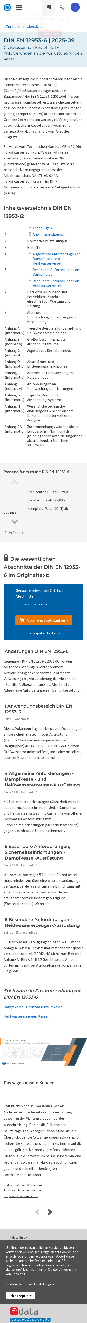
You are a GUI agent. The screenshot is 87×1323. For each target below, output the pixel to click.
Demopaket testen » (43, 633)
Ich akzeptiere (21, 1296)
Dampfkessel (14, 1007)
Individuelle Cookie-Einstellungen (30, 1284)
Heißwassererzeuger (20, 1016)
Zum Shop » (14, 532)
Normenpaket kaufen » (43, 620)
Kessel (43, 1016)
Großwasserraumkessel (45, 1007)
